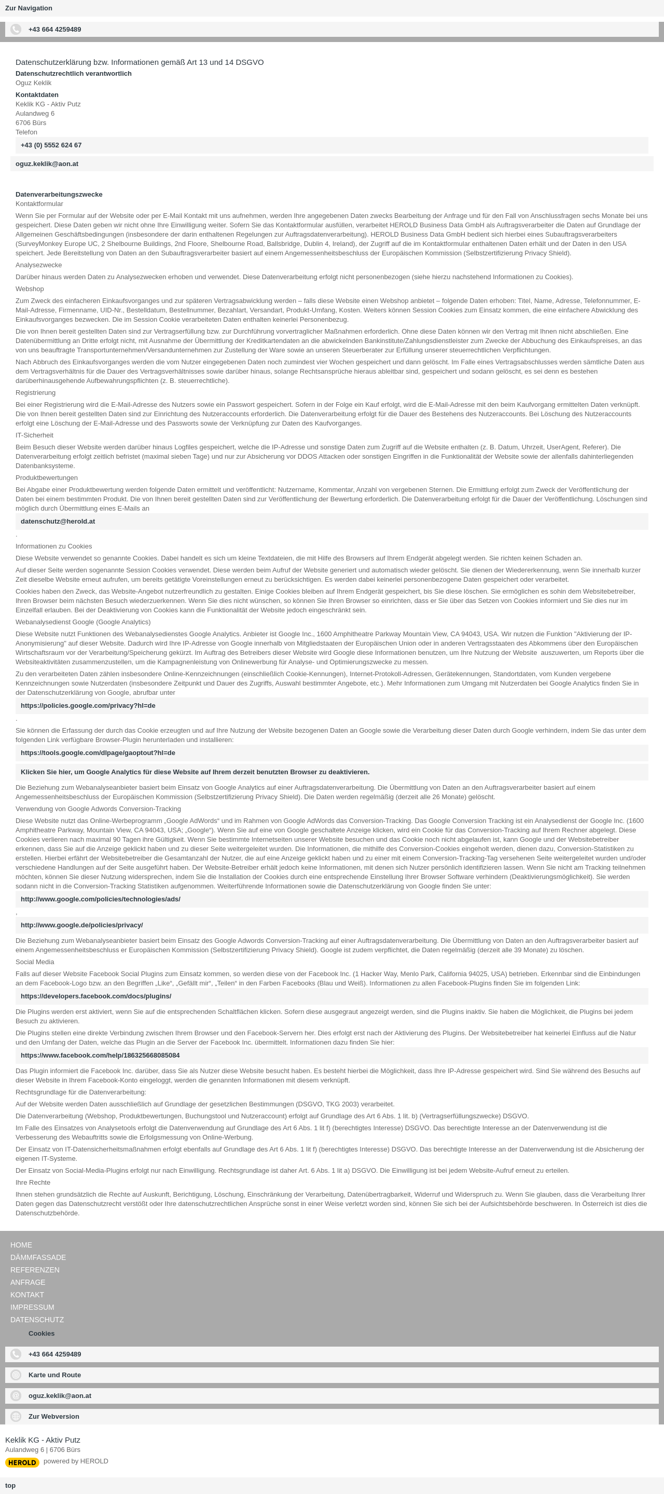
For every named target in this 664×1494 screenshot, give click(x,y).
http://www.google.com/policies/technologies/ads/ (101, 899)
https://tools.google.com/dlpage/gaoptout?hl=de (98, 753)
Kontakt (27, 1295)
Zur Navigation (28, 8)
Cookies (42, 1333)
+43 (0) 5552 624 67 (51, 145)
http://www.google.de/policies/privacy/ (82, 925)
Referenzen (35, 1270)
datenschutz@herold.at (58, 521)
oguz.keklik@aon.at (47, 164)
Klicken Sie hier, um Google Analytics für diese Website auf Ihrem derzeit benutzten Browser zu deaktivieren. (195, 772)
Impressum (32, 1307)
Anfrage (28, 1282)
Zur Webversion (54, 1416)
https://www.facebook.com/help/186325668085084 (100, 1055)
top (10, 1485)
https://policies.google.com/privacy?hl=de (88, 705)
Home (21, 1245)
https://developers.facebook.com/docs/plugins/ (96, 996)
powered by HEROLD (76, 1461)
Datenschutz (37, 1319)
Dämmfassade (38, 1257)
